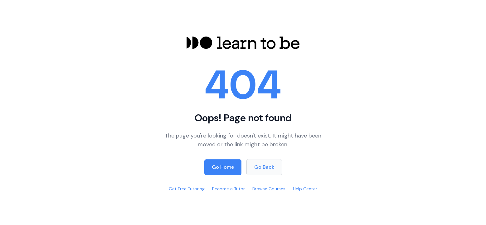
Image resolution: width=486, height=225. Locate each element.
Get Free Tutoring (187, 189)
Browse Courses (268, 189)
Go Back (264, 167)
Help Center (305, 189)
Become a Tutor (228, 189)
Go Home (223, 167)
